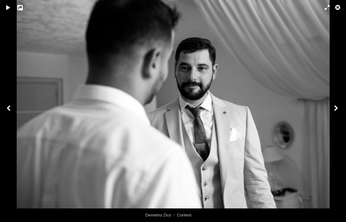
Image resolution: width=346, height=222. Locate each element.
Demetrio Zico (158, 215)
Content (184, 215)
